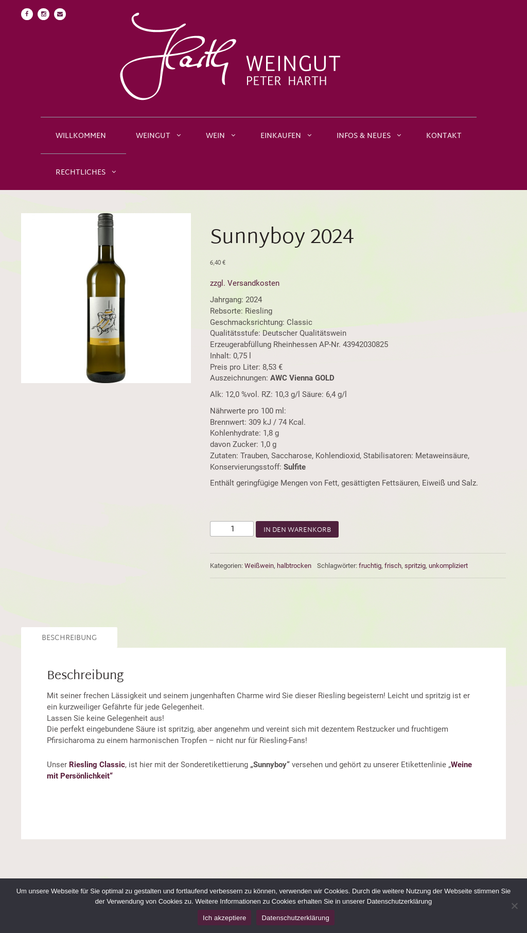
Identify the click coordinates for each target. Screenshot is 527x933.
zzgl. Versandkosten (244, 283)
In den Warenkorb (297, 530)
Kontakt (444, 136)
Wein (215, 136)
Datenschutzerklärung (295, 918)
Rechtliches (81, 172)
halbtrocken (294, 565)
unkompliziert (448, 565)
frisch (392, 565)
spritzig (415, 565)
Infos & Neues (364, 136)
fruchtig (370, 565)
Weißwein (259, 565)
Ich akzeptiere (224, 918)
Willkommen (81, 136)
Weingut (153, 136)
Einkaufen (280, 136)
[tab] (67, 637)
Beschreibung (69, 638)
